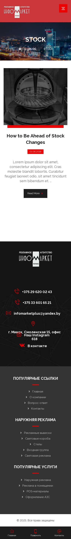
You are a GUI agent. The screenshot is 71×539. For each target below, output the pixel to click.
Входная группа (36, 450)
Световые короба (35, 438)
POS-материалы (35, 491)
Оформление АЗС (35, 497)
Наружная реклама (35, 480)
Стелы (35, 444)
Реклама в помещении (35, 485)
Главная (35, 391)
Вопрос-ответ (35, 403)
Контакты (35, 408)
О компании (35, 397)
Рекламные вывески (35, 433)
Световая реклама (35, 455)
